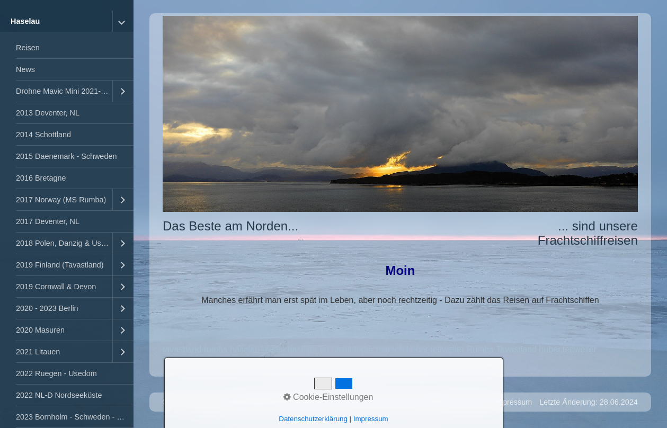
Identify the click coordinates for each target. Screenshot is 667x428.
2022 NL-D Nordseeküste (59, 395)
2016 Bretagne (41, 178)
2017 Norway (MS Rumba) (61, 199)
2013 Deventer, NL (47, 113)
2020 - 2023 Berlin (47, 308)
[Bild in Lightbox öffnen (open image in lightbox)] (400, 114)
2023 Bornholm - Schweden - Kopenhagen (75, 417)
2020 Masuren (40, 330)
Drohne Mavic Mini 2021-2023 (64, 91)
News (25, 69)
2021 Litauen (38, 351)
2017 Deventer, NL (47, 221)
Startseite (437, 402)
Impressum (513, 402)
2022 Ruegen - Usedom (56, 373)
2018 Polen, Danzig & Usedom (64, 243)
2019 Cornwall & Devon (56, 286)
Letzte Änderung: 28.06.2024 (588, 402)
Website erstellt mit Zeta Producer (274, 402)
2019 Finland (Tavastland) (60, 265)
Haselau (25, 21)
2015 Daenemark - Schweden (66, 156)
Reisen (28, 47)
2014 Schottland (43, 134)
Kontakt (474, 402)
